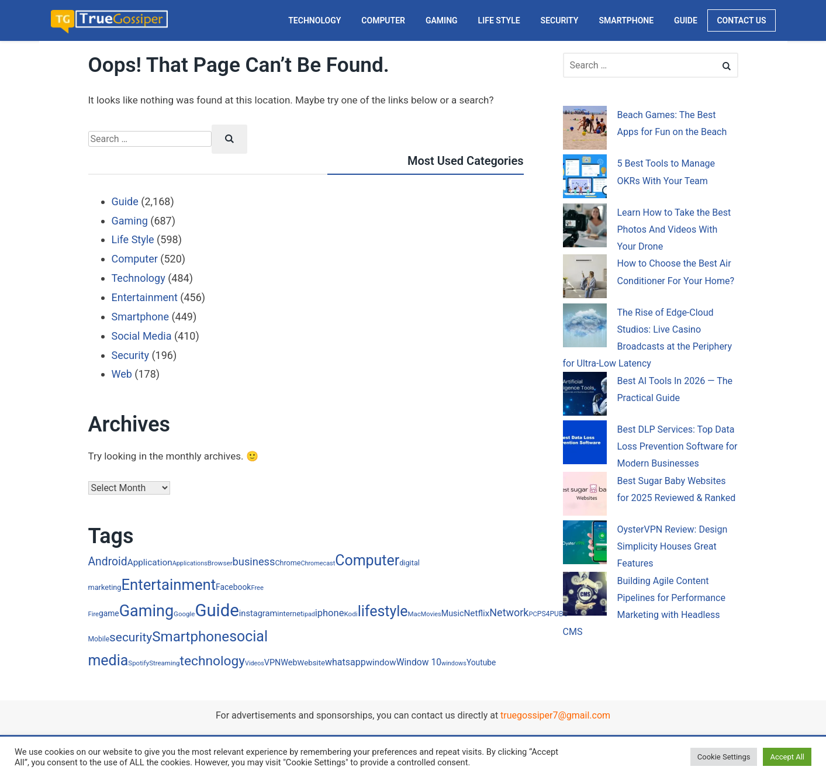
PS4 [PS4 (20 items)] (543, 614)
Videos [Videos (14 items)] (254, 663)
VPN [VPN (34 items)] (272, 663)
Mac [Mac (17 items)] (414, 614)
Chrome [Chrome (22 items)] (287, 562)
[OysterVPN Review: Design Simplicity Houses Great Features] (585, 544)
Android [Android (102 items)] (107, 561)
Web (122, 374)
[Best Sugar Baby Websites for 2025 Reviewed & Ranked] (585, 496)
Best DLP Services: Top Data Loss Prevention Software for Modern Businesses (677, 446)
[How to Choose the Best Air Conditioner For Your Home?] (585, 278)
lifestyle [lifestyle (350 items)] (383, 611)
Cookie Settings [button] (724, 756)
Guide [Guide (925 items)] (217, 610)
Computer (135, 259)
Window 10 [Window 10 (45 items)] (418, 662)
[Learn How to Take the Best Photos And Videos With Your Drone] (585, 227)
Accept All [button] (787, 756)
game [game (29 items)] (109, 613)
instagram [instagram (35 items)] (258, 613)
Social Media (142, 336)
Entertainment (145, 297)
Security (130, 355)
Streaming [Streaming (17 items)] (164, 663)
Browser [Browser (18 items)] (220, 563)
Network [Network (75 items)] (508, 612)
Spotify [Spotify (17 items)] (138, 663)
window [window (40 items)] (381, 662)
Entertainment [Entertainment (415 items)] (169, 584)
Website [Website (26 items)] (312, 662)
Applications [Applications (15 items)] (190, 563)
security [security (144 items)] (130, 637)
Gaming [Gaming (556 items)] (146, 611)
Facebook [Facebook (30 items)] (233, 587)
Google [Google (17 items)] (184, 614)
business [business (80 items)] (254, 561)
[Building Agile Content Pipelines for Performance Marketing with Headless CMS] (585, 596)
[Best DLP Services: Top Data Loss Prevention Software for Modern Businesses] (585, 444)
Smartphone (140, 316)
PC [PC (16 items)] (532, 614)
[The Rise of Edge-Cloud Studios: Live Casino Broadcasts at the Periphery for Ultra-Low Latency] (585, 327)
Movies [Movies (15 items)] (431, 614)
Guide (125, 201)
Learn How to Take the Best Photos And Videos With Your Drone (674, 230)
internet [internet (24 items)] (290, 613)
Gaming (130, 221)
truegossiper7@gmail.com (555, 715)
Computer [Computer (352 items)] (367, 560)
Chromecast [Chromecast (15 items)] (317, 563)
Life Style (133, 239)
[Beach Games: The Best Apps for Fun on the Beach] (585, 130)
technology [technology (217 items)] (213, 661)
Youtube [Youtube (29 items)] (481, 662)
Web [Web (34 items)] (289, 663)
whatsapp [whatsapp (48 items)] (345, 662)
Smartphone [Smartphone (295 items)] (190, 636)
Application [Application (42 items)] (149, 562)
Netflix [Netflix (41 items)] (476, 613)
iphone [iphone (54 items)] (329, 613)
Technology (138, 278)
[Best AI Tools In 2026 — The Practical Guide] (585, 396)
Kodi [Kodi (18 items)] (350, 614)
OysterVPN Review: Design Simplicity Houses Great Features (672, 546)
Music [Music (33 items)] (452, 613)
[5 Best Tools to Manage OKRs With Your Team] (585, 178)
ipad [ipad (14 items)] (308, 614)
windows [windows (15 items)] (453, 663)
